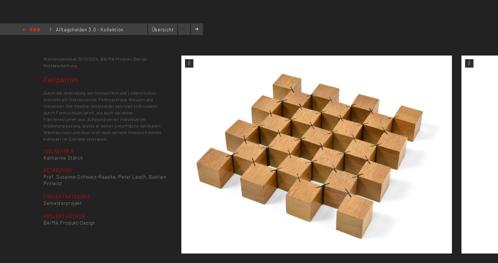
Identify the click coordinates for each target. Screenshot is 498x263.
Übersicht (163, 30)
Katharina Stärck (63, 158)
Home (31, 30)
